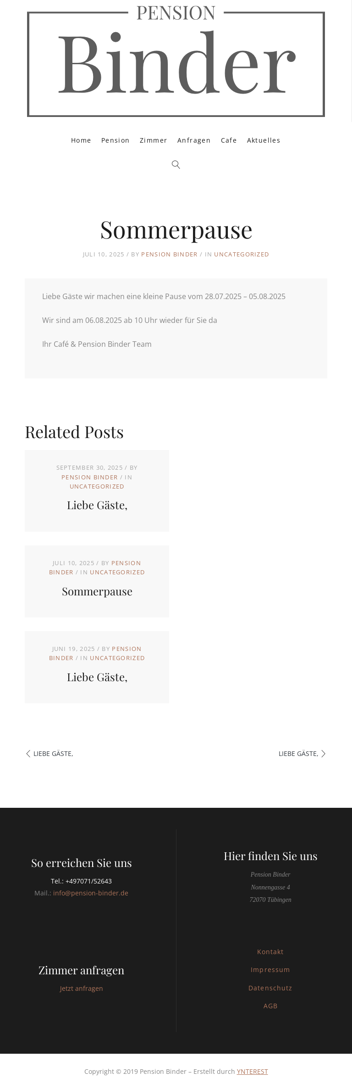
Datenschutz (270, 987)
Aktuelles (264, 140)
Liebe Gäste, (97, 504)
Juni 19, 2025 (73, 649)
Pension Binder (169, 254)
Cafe (229, 140)
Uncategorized (241, 254)
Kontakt (270, 951)
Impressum (270, 969)
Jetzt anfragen (81, 988)
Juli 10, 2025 (73, 563)
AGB (271, 1005)
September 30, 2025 (89, 467)
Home (81, 140)
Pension (115, 140)
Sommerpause (97, 590)
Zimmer (153, 140)
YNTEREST (252, 1071)
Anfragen (194, 140)
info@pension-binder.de (90, 893)
